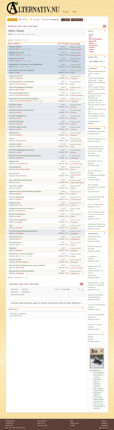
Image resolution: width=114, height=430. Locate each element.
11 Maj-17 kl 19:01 (75, 53)
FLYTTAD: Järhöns (15, 104)
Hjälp (100, 427)
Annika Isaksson (76, 55)
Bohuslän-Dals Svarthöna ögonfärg (21, 271)
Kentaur (18, 188)
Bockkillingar (92, 131)
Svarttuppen (20, 273)
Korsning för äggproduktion (19, 93)
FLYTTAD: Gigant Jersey (17, 127)
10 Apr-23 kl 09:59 (75, 180)
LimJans (18, 107)
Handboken (104, 425)
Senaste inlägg (76, 44)
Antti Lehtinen (20, 89)
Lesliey (73, 256)
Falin (10, 34)
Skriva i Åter (41, 423)
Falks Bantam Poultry (23, 169)
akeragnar (19, 250)
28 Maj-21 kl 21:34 (75, 47)
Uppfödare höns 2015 (16, 58)
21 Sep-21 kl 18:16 (75, 271)
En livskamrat (92, 197)
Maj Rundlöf (18, 316)
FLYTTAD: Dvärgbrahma (17, 116)
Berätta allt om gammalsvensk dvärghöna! (24, 98)
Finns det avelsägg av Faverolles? (21, 87)
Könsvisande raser (15, 237)
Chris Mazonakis (76, 199)
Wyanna (18, 193)
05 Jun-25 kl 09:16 (75, 82)
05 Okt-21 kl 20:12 (75, 265)
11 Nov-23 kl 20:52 (75, 138)
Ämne (10, 43)
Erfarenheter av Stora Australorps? (21, 254)
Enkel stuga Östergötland (96, 315)
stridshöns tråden (15, 144)
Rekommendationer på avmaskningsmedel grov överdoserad (96, 149)
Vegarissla (19, 78)
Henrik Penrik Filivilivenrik (24, 101)
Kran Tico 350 (92, 204)
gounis (73, 169)
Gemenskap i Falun (94, 161)
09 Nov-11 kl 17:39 (75, 70)
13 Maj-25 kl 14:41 (75, 87)
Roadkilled (19, 222)
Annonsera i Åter (42, 425)
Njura (17, 49)
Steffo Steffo (20, 267)
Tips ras (12, 138)
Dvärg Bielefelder (15, 167)
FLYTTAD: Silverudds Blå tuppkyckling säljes (25, 155)
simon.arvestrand (76, 49)
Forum (66, 11)
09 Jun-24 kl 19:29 (75, 110)
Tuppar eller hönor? (16, 76)
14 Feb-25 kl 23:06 (75, 93)
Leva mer (19, 205)
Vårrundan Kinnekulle (95, 324)
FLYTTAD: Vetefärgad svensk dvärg (21, 150)
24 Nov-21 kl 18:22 (75, 254)
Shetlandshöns (14, 133)
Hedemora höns (14, 203)
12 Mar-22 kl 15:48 (75, 243)
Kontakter (91, 259)
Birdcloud (19, 135)
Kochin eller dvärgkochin (18, 220)
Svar (59, 43)
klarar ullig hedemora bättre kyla (20, 180)
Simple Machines (20, 427)
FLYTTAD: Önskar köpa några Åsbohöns (23, 231)
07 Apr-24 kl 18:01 (75, 122)
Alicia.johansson (21, 84)
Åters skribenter (42, 421)
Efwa (72, 84)
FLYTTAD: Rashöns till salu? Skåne (21, 110)
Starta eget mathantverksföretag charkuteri (95, 100)
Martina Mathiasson (22, 262)
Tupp (11, 225)
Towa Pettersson (21, 176)
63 (27, 40)
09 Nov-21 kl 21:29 (75, 260)
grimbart (18, 55)
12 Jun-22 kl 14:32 (75, 220)
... (25, 40)
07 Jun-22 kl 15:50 (75, 226)
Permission (74, 262)
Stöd (71, 421)
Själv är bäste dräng (77, 182)
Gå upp (10, 277)
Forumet (103, 421)
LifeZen (91, 189)
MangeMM (74, 101)
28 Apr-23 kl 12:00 (75, 167)
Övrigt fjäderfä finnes (94, 297)
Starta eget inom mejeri (98, 105)
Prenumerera (9, 423)
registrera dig (24, 303)
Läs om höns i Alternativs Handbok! (21, 70)
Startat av (16, 43)
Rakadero (19, 199)
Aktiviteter (91, 307)
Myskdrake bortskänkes (95, 295)
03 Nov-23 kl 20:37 (75, 144)
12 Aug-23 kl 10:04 (75, 150)
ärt (104, 139)
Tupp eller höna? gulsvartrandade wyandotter (25, 191)
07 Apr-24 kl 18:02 (75, 116)
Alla (30, 49)
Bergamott (91, 163)
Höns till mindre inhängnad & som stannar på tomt (27, 265)
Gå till (56, 289)
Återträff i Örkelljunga (95, 139)
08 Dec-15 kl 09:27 (75, 59)
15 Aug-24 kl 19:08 (75, 105)
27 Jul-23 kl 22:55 (75, 156)
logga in (35, 303)
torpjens (101, 204)
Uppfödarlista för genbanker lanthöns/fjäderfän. (26, 64)
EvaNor (18, 216)
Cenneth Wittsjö (76, 67)
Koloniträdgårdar (98, 372)
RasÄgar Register (15, 47)
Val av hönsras (14, 173)
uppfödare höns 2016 (16, 52)
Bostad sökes (92, 239)
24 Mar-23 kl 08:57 (75, 186)
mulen (18, 182)
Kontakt (72, 425)
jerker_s (18, 239)
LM (17, 66)
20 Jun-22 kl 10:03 (75, 214)
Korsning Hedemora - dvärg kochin (21, 81)
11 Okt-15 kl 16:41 (75, 65)
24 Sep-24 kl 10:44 (75, 99)
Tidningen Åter (10, 421)
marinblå (101, 197)
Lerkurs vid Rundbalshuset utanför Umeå (96, 116)
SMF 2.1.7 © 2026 (10, 427)
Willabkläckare (14, 161)
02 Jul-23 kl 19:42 (75, 161)
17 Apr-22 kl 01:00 (75, 237)
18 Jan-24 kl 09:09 (75, 133)
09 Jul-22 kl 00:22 (75, 208)
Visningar (65, 43)
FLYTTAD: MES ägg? (16, 121)
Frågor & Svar (74, 423)
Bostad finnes (92, 275)
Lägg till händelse (93, 121)
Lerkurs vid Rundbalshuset (96, 305)
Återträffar (91, 249)
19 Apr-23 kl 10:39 (75, 172)
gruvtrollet (19, 228)
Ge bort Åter (9, 425)
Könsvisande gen (15, 242)
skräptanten (20, 158)
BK (72, 211)
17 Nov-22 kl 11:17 (75, 191)
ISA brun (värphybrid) (16, 197)
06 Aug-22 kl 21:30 (75, 203)
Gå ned (10, 40)
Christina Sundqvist (77, 268)
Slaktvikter (12, 248)
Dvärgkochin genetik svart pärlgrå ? (21, 208)
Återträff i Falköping (96, 109)
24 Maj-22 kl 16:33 (75, 231)
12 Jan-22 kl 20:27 (75, 248)
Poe (72, 90)
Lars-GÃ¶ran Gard (22, 163)
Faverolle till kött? (15, 260)
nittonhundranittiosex (23, 95)
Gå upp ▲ (105, 427)
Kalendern (104, 423)
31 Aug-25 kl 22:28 (75, 76)
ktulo (72, 146)
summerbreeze (21, 210)
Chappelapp (75, 61)
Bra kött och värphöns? (17, 214)
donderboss (92, 177)
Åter (75, 11)
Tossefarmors (75, 239)
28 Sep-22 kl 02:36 (75, 197)
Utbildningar (91, 287)
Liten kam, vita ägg (15, 186)
